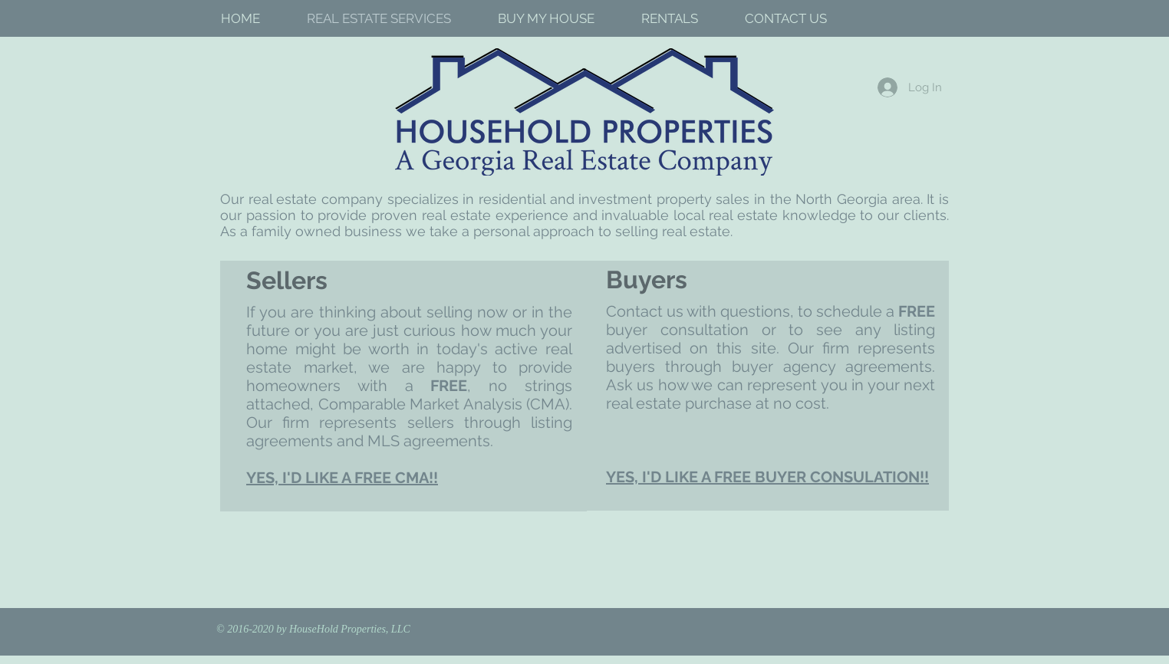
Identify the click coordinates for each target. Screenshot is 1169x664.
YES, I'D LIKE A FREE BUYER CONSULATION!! (767, 477)
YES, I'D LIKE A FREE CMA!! (342, 477)
